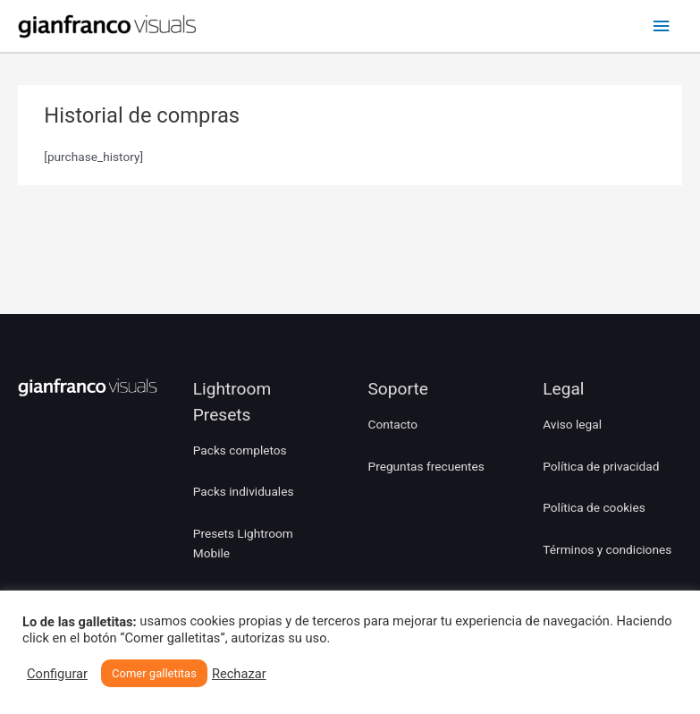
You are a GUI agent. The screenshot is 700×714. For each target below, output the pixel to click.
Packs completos (240, 450)
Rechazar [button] (239, 674)
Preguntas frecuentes (426, 466)
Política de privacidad (601, 466)
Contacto (392, 424)
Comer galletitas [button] (154, 673)
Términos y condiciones (607, 549)
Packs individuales (243, 491)
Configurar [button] (57, 674)
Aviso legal (572, 424)
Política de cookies (594, 507)
